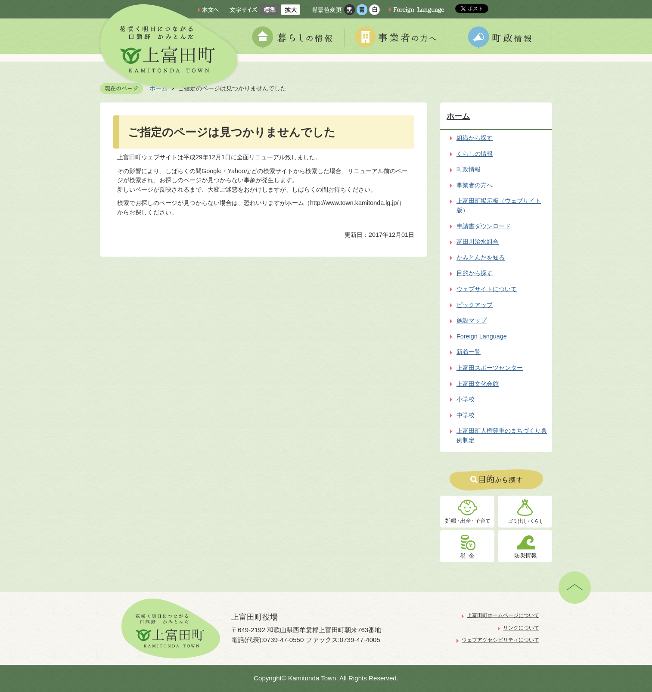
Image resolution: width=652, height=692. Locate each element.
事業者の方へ (474, 185)
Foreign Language (481, 336)
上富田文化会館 (477, 383)
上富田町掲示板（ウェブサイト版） (498, 205)
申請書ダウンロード (483, 226)
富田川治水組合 (477, 241)
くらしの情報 (474, 153)
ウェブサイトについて (486, 288)
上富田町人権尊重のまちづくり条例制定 (501, 435)
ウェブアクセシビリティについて (500, 640)
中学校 (465, 415)
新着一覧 (468, 351)
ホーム (458, 116)
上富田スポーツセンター (489, 367)
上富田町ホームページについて (503, 615)
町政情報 (468, 169)
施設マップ (471, 320)
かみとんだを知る (480, 257)
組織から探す (474, 137)
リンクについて (521, 628)
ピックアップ (474, 304)
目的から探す (474, 273)
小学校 (465, 399)
